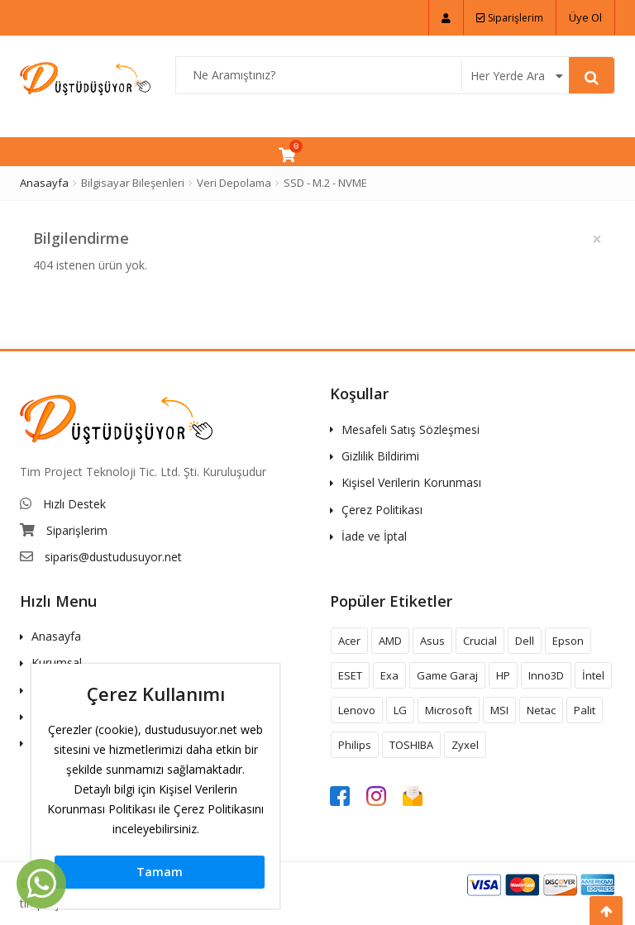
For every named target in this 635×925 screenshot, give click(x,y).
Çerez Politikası (382, 509)
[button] (446, 18)
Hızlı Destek (74, 504)
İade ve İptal (374, 536)
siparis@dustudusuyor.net (113, 557)
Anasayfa (44, 182)
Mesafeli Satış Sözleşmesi (410, 429)
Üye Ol (585, 17)
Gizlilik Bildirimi (380, 456)
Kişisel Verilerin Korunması (411, 482)
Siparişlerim (509, 18)
